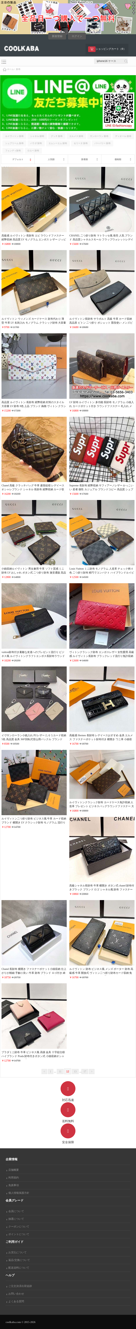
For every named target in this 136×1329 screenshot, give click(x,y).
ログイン (77, 36)
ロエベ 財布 (33, 150)
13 (75, 1071)
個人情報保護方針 (18, 1193)
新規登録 (57, 36)
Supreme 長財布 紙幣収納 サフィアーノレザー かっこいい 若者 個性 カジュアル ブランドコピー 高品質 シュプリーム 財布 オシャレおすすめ (101, 489)
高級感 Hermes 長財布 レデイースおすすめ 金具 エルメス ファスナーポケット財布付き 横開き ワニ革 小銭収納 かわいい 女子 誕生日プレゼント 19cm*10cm (101, 739)
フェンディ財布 (13, 150)
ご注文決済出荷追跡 (19, 1286)
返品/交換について (18, 1260)
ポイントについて (18, 1234)
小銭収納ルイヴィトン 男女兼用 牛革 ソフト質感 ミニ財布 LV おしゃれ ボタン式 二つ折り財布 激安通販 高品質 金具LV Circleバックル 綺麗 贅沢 (33, 572)
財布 (18, 69)
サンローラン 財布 (99, 136)
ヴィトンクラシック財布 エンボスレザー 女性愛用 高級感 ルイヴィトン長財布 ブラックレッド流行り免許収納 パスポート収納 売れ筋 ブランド (101, 656)
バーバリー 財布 (102, 143)
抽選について (15, 1219)
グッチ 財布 (57, 136)
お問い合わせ (15, 1293)
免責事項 (13, 1185)
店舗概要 (13, 1170)
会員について (15, 1211)
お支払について (17, 1252)
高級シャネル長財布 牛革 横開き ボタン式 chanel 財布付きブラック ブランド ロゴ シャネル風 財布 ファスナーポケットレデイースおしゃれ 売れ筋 (101, 889)
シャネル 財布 (37, 136)
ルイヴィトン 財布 (14, 136)
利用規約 (13, 1177)
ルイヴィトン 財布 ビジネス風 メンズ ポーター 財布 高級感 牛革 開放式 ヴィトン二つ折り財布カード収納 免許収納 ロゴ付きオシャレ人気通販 (101, 973)
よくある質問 (15, 1301)
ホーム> (11, 69)
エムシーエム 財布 (58, 143)
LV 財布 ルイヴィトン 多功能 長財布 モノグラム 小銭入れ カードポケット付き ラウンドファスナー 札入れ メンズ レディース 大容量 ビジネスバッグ (101, 406)
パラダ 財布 (36, 143)
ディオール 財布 (123, 136)
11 (60, 1071)
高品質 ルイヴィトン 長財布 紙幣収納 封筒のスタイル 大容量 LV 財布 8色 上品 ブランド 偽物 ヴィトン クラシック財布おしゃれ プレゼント (33, 406)
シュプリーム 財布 (14, 143)
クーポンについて (18, 1226)
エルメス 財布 (76, 136)
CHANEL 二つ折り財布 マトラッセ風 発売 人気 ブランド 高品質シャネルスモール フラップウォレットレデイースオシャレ (101, 239)
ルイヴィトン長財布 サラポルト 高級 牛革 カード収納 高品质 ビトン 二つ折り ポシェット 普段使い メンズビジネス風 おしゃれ (101, 322)
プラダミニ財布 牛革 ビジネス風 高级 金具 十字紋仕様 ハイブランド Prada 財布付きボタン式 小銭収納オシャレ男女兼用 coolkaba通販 (33, 1056)
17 (84, 1071)
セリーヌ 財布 (81, 143)
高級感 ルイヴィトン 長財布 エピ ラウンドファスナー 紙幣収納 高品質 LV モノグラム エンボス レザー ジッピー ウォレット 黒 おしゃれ (33, 239)
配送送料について (18, 1267)
